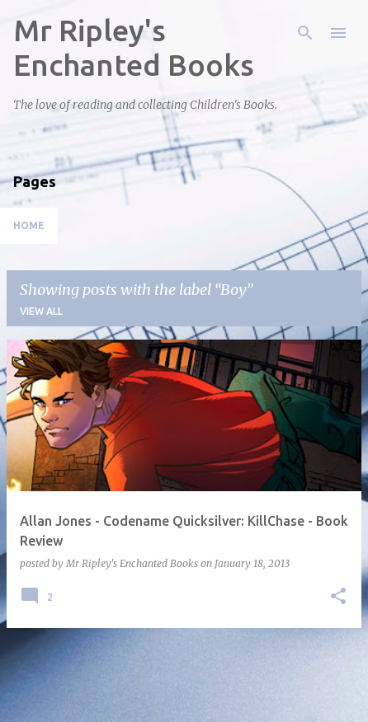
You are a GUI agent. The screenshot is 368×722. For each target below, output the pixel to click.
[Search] (305, 33)
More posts (184, 676)
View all (41, 311)
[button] (338, 597)
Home (29, 225)
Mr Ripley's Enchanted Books (133, 47)
